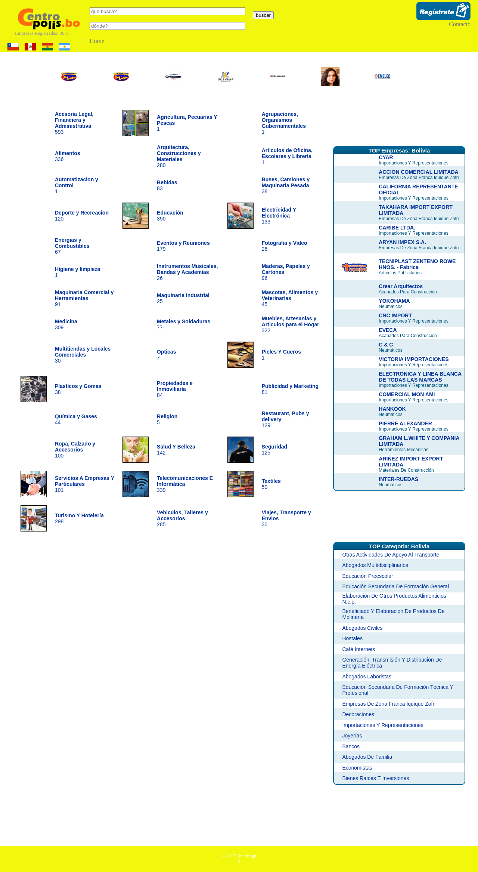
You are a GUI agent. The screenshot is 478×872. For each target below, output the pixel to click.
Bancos (351, 746)
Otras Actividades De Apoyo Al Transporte (390, 555)
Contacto (460, 24)
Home (97, 41)
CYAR (386, 157)
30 (83, 355)
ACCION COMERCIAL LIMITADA (418, 172)
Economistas (357, 768)
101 (84, 484)
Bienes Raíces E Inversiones (375, 778)
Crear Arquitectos (401, 286)
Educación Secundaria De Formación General (395, 586)
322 (290, 324)
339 (185, 484)
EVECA (388, 330)
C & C (386, 345)
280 (179, 156)
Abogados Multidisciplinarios (375, 565)
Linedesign (246, 856)
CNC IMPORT (395, 315)
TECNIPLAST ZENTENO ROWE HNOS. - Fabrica (417, 264)
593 (74, 123)
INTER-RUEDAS (398, 479)
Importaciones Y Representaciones (382, 725)
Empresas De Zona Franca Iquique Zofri (388, 704)
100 (75, 450)
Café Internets (358, 649)
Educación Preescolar (367, 576)
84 (175, 389)
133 (279, 216)
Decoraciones (358, 714)
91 (84, 298)
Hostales (352, 638)
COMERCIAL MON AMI (407, 394)
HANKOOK (392, 409)
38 (286, 185)
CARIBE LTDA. (397, 228)
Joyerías (352, 736)
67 (72, 246)
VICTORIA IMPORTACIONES (413, 359)
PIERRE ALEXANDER (405, 423)
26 (187, 272)
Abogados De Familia (367, 757)
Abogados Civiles (362, 628)
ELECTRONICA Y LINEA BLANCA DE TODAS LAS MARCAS (420, 377)
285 (182, 518)
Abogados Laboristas (366, 677)
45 (290, 298)
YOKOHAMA (394, 301)
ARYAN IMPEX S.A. (402, 242)
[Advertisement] (399, 120)
